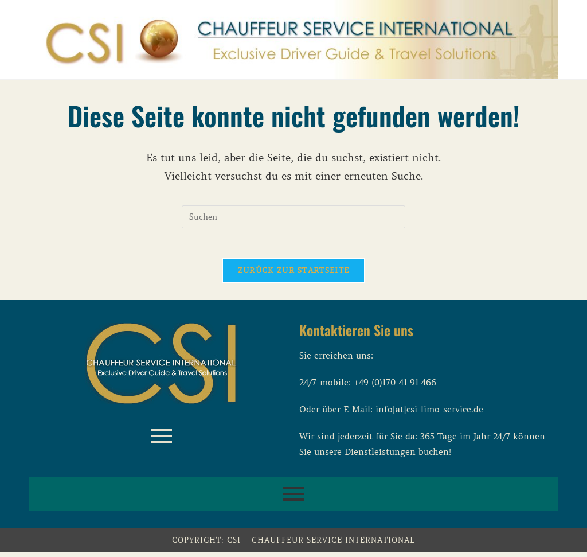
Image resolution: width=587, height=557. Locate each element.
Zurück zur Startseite (293, 275)
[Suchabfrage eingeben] (293, 216)
